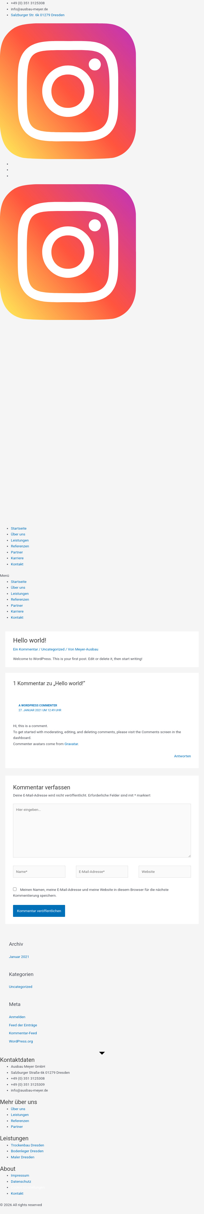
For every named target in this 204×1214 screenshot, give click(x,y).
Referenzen (20, 546)
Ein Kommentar (25, 649)
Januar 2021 (19, 957)
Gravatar (71, 744)
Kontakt (17, 564)
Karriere (17, 558)
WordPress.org (21, 1041)
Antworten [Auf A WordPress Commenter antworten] (182, 756)
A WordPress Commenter (38, 705)
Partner (17, 552)
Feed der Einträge (23, 1025)
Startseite (19, 528)
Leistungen (20, 540)
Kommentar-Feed (23, 1033)
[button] (102, 576)
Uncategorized (53, 649)
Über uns (18, 534)
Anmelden (17, 1017)
